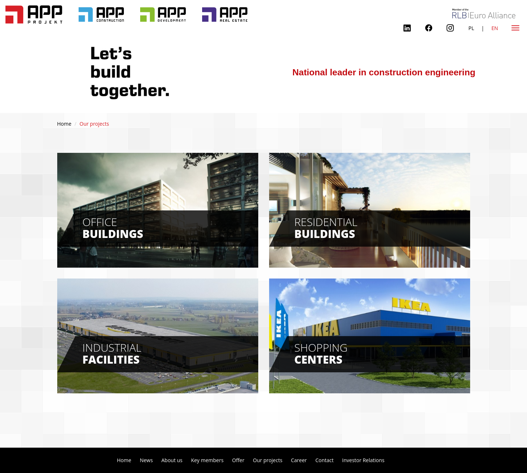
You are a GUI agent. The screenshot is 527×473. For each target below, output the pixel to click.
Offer (238, 460)
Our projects (267, 460)
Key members (207, 460)
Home (64, 123)
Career (299, 460)
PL (471, 28)
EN (495, 28)
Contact (324, 460)
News (146, 460)
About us (171, 460)
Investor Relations (363, 460)
